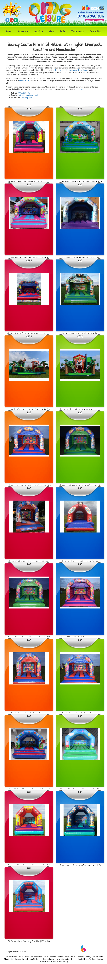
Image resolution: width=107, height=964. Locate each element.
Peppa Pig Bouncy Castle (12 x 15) (80, 789)
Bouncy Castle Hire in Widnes (83, 959)
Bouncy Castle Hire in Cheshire (43, 956)
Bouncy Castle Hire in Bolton (17, 956)
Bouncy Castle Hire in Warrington (56, 959)
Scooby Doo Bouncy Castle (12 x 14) (29, 865)
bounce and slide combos (66, 70)
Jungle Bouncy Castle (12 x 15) (80, 333)
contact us (80, 89)
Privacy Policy (62, 961)
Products (23, 31)
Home (9, 31)
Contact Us (95, 31)
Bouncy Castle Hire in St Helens (28, 959)
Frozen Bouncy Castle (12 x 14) (80, 257)
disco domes (83, 70)
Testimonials (77, 31)
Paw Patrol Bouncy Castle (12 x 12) (29, 789)
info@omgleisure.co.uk (28, 95)
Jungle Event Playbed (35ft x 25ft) (28, 409)
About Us (38, 31)
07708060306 (24, 93)
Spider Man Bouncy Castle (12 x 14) (29, 941)
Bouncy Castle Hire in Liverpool (71, 956)
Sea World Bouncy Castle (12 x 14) (80, 865)
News (51, 31)
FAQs (62, 31)
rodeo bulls (24, 80)
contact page (26, 97)
